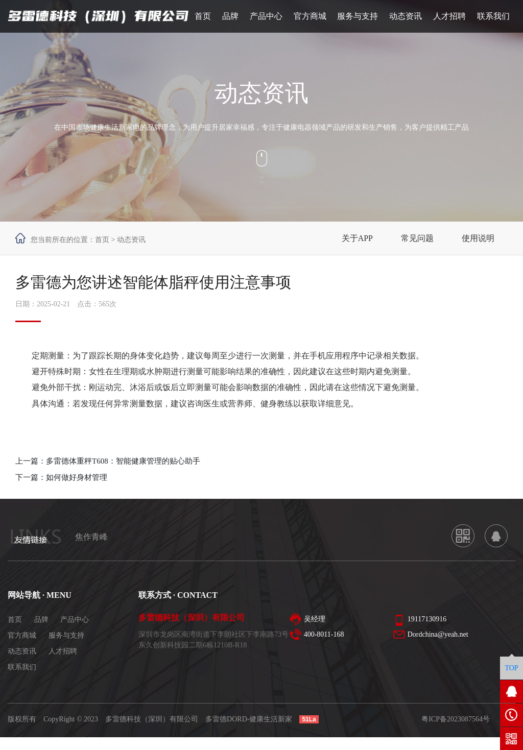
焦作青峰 (91, 537)
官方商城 (22, 635)
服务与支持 (66, 635)
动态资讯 (22, 651)
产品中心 (74, 619)
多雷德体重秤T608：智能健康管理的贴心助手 (123, 461)
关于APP (357, 238)
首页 (102, 240)
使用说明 (478, 238)
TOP (511, 668)
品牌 (41, 619)
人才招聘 (63, 651)
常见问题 (417, 238)
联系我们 (22, 667)
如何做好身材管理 (76, 477)
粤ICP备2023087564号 (455, 719)
